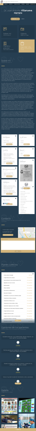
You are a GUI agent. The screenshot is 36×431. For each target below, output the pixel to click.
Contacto (10, 4)
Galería (27, 4)
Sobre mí (5, 4)
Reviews (23, 4)
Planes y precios (17, 4)
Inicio (2, 4)
